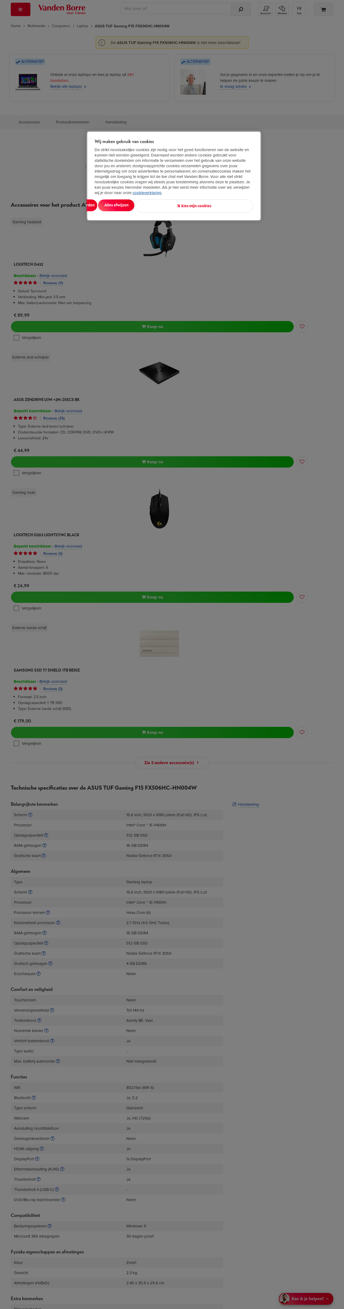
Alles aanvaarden (117, 205)
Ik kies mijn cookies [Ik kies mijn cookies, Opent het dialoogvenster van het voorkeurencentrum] (229, 205)
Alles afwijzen (164, 205)
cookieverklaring (147, 193)
